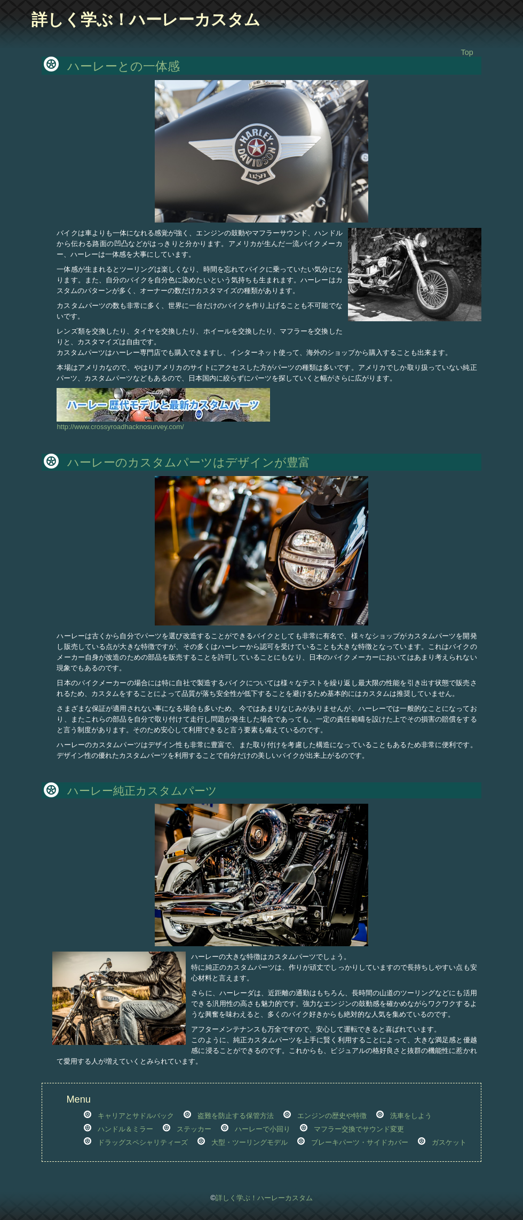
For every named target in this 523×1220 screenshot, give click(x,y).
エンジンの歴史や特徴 (332, 1116)
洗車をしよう (411, 1116)
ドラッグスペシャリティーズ (143, 1142)
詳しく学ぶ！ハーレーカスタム (145, 19)
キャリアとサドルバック (136, 1116)
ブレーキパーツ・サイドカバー (359, 1142)
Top (467, 52)
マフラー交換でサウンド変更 (359, 1129)
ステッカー (194, 1129)
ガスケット (449, 1142)
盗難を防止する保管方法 (235, 1116)
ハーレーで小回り (262, 1129)
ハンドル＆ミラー (125, 1129)
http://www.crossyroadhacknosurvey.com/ (163, 423)
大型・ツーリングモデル (249, 1142)
